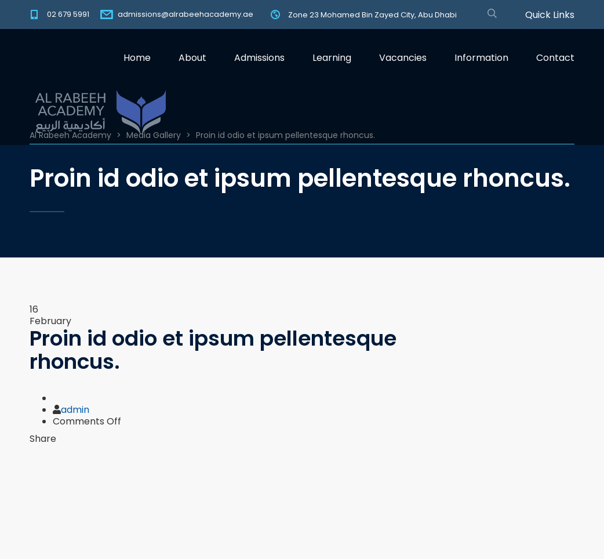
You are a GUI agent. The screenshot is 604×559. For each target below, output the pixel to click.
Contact (555, 57)
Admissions (259, 57)
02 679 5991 (68, 14)
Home (137, 57)
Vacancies (403, 57)
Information (481, 57)
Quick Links (549, 15)
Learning (331, 57)
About (192, 57)
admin (75, 409)
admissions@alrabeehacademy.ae (185, 14)
